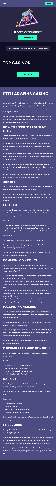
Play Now (49, 3)
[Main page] (11, 3)
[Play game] (28, 38)
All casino (28, 74)
